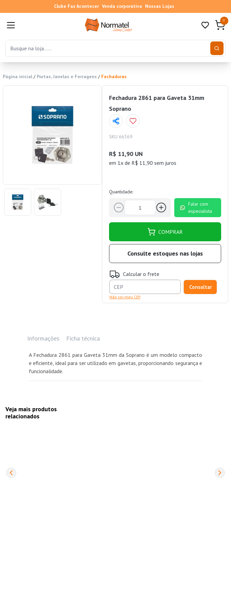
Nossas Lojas (159, 6)
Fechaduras (114, 76)
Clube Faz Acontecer (76, 6)
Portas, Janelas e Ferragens (67, 76)
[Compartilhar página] (116, 121)
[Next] (220, 473)
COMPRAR (165, 232)
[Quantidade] (140, 207)
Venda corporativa (122, 6)
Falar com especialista (196, 207)
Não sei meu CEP (125, 296)
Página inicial (17, 76)
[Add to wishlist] (133, 121)
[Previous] (11, 473)
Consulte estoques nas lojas (165, 253)
